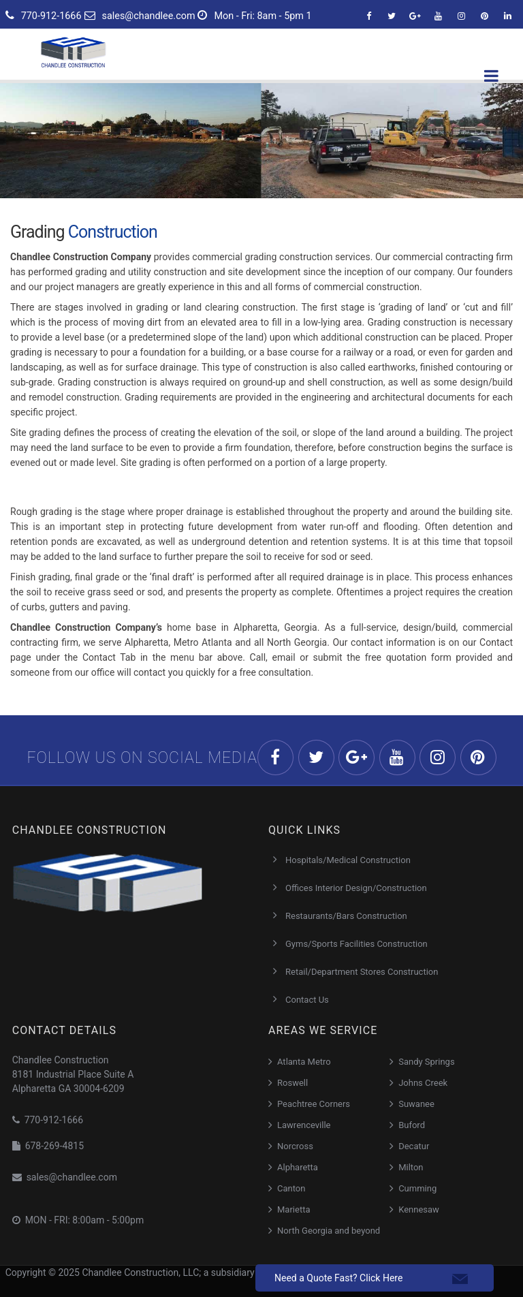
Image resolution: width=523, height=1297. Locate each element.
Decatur (413, 1146)
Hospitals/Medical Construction (348, 860)
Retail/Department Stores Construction (361, 972)
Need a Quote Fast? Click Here (338, 1277)
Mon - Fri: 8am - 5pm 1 (254, 16)
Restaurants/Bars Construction (346, 916)
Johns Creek (422, 1083)
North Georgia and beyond (328, 1230)
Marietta (293, 1209)
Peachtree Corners (313, 1104)
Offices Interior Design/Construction (356, 888)
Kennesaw (418, 1209)
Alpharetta (297, 1167)
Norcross (295, 1146)
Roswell (292, 1083)
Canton (291, 1188)
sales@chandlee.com (139, 16)
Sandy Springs (426, 1062)
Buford (411, 1125)
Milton (410, 1167)
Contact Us (307, 1000)
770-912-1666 (43, 16)
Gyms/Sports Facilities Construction (356, 944)
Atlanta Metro (304, 1062)
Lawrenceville (304, 1125)
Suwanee (416, 1104)
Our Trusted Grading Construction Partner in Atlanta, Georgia (142, 687)
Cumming (417, 1188)
